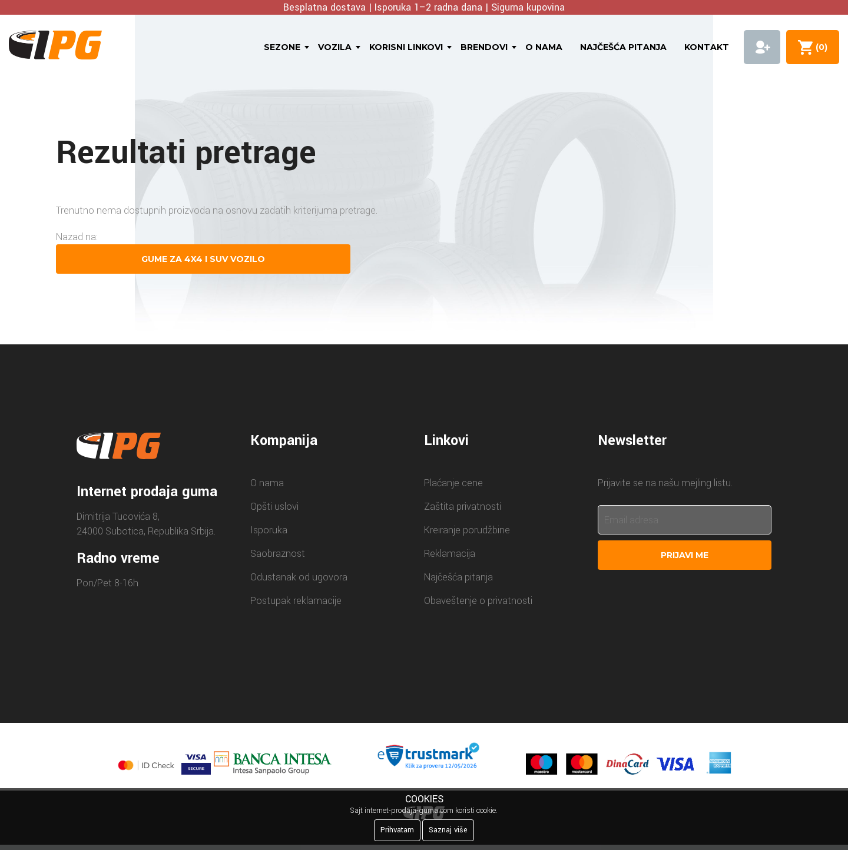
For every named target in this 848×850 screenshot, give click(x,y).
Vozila (335, 47)
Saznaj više (448, 830)
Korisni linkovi (406, 47)
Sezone (282, 47)
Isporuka (268, 530)
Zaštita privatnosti (462, 506)
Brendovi (484, 47)
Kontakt (706, 47)
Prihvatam (397, 830)
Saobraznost (277, 553)
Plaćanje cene (453, 483)
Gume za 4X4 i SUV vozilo (203, 259)
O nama (543, 47)
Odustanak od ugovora (298, 577)
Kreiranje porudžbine (467, 530)
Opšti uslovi (274, 506)
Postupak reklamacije (296, 600)
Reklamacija (449, 553)
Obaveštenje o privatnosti (478, 600)
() (819, 47)
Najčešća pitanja (623, 47)
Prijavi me (684, 555)
